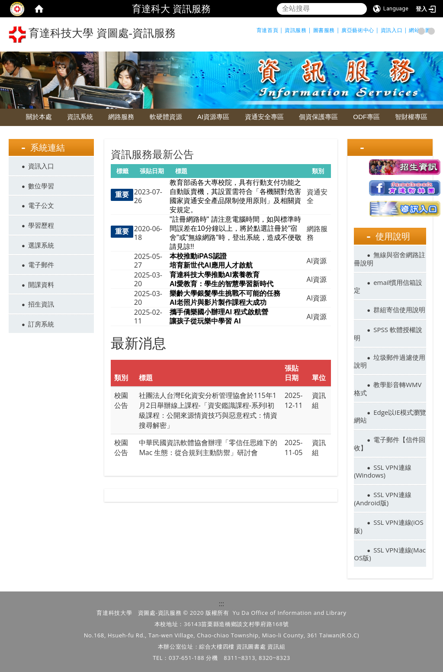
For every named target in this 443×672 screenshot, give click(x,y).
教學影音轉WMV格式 (387, 388)
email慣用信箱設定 (388, 286)
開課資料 (41, 284)
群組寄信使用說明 (399, 309)
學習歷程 (41, 225)
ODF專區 (366, 116)
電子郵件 (41, 264)
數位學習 (41, 185)
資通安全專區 (264, 116)
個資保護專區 (318, 116)
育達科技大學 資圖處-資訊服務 (92, 34)
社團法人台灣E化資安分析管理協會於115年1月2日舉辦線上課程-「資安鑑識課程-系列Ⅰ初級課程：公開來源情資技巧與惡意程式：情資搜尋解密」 (208, 410)
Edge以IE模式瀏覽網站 (390, 416)
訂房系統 (41, 324)
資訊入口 (41, 166)
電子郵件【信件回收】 (389, 443)
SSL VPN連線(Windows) (382, 471)
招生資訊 (41, 304)
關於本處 (39, 116)
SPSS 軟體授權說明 (388, 333)
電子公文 (41, 205)
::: (222, 603)
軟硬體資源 (166, 116)
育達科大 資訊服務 (171, 8)
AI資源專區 (213, 116)
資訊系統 (80, 116)
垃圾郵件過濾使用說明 (389, 361)
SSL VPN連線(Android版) (382, 498)
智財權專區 (411, 116)
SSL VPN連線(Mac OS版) (390, 554)
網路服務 (121, 116)
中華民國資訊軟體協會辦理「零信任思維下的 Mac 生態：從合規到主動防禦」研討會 (208, 447)
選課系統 (41, 245)
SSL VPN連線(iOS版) (388, 526)
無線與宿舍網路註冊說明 (389, 258)
